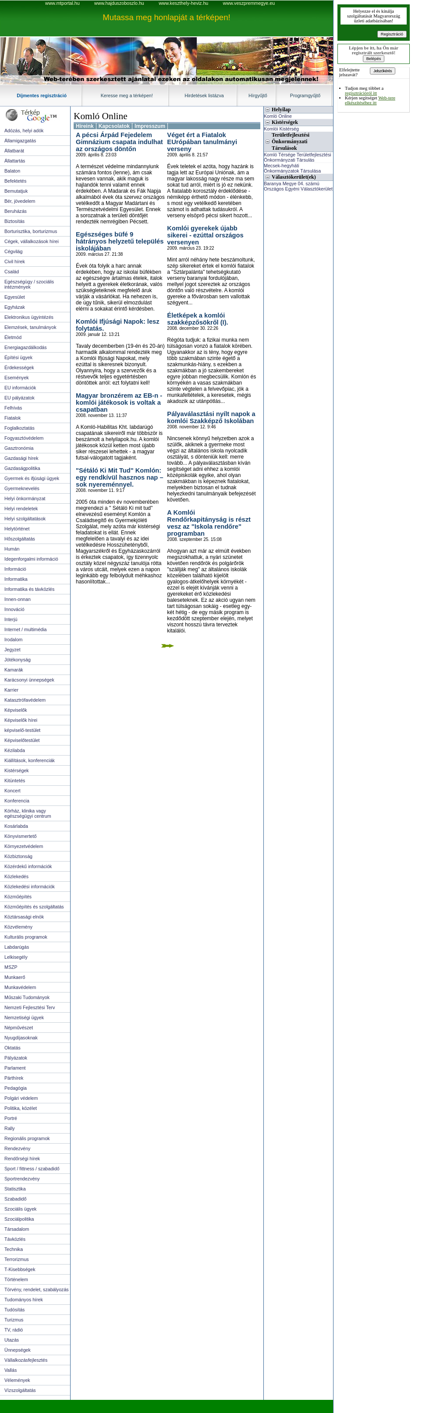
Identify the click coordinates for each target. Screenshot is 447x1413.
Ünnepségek (17, 1350)
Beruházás (15, 211)
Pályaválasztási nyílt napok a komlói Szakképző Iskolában (211, 417)
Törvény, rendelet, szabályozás (36, 1289)
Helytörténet (16, 528)
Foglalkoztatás (19, 428)
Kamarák (13, 669)
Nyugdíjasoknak (21, 1037)
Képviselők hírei (20, 720)
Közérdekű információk (28, 866)
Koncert (12, 790)
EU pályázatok (19, 397)
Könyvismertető (20, 836)
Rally (9, 1128)
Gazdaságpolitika (22, 468)
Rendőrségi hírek (22, 1158)
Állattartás (14, 160)
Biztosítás (14, 221)
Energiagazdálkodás (25, 347)
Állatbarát (14, 150)
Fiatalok (12, 417)
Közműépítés (18, 896)
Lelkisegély (16, 957)
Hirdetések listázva (204, 95)
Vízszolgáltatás (20, 1390)
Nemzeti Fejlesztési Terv (29, 1007)
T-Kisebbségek (19, 1269)
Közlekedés (16, 876)
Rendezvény (17, 1148)
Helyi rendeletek (21, 508)
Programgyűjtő (305, 95)
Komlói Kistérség (281, 128)
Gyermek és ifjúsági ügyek (31, 478)
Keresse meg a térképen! (127, 95)
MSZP (11, 967)
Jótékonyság (17, 659)
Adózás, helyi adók (23, 130)
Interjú (11, 619)
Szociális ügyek (20, 1209)
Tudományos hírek (23, 1299)
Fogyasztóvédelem (23, 438)
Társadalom (16, 1229)
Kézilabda (14, 750)
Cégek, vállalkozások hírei (31, 241)
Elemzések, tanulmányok (30, 327)
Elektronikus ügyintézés (28, 317)
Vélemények (17, 1380)
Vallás (10, 1370)
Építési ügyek (18, 357)
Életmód (12, 337)
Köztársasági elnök (24, 916)
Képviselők (15, 710)
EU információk (20, 387)
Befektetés (15, 181)
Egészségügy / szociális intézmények (29, 284)
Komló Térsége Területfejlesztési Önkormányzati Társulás (297, 157)
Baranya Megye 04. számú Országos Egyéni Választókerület (298, 186)
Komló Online (101, 116)
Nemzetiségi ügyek (24, 1017)
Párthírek (13, 1078)
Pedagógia (15, 1088)
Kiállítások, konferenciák (29, 760)
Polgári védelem (21, 1098)
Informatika (16, 579)
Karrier (11, 689)
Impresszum (150, 126)
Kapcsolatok (114, 126)
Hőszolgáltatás (19, 538)
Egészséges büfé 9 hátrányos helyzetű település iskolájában (119, 241)
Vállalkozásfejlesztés (25, 1360)
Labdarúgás (16, 947)
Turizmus (13, 1319)
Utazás (11, 1339)
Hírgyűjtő (257, 95)
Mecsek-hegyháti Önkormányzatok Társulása (292, 168)
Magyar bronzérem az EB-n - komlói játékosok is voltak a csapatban (119, 402)
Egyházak (14, 307)
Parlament (15, 1067)
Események (16, 377)
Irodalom (13, 639)
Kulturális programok (25, 937)
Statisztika (15, 1188)
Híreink (85, 126)
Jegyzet (12, 649)
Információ (15, 569)
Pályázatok (15, 1057)
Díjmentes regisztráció (42, 95)
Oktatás (12, 1047)
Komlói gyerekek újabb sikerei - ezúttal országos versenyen (205, 235)
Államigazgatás (20, 140)
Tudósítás (14, 1309)
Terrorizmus (16, 1259)
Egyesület (14, 297)
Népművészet (18, 1027)
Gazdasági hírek (21, 458)
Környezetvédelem (23, 846)
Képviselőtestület (22, 740)
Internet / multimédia (25, 629)
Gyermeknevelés (21, 488)
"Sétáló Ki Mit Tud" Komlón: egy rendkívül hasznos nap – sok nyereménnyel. (119, 477)
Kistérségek (16, 770)
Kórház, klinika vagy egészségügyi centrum (27, 813)
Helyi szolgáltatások (25, 518)
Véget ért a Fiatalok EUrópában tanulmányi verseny (202, 141)
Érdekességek (19, 367)
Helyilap (281, 109)
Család (11, 271)
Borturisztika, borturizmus (30, 231)
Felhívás (13, 407)
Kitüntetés (14, 780)
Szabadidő (15, 1198)
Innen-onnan (17, 599)
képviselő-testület (22, 730)
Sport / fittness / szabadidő (32, 1168)
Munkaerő (14, 977)
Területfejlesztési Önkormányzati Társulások (290, 141)
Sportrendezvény (22, 1178)
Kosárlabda (16, 826)
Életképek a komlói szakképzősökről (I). (197, 319)
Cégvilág (13, 251)
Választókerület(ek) (294, 177)
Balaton (12, 170)
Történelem (16, 1279)
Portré (10, 1118)
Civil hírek (14, 261)
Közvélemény (18, 926)
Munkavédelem (20, 987)
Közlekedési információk (29, 886)
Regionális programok (27, 1138)
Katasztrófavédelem (25, 700)
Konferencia (16, 800)
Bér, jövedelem (19, 201)
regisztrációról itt (361, 93)
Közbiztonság (18, 856)
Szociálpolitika (19, 1219)
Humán (11, 548)
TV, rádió (13, 1329)
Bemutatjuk (16, 191)
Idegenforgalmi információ (31, 559)
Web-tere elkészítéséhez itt (370, 100)
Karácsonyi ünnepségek (29, 679)
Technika (13, 1249)
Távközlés (14, 1239)
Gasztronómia (18, 448)
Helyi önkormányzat (25, 498)
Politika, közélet (20, 1108)
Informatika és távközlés (29, 589)
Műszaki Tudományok (27, 997)
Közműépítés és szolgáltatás (34, 906)
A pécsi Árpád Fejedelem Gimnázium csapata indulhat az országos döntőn (119, 141)
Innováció (14, 609)
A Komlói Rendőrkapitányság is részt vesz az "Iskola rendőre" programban (209, 523)
